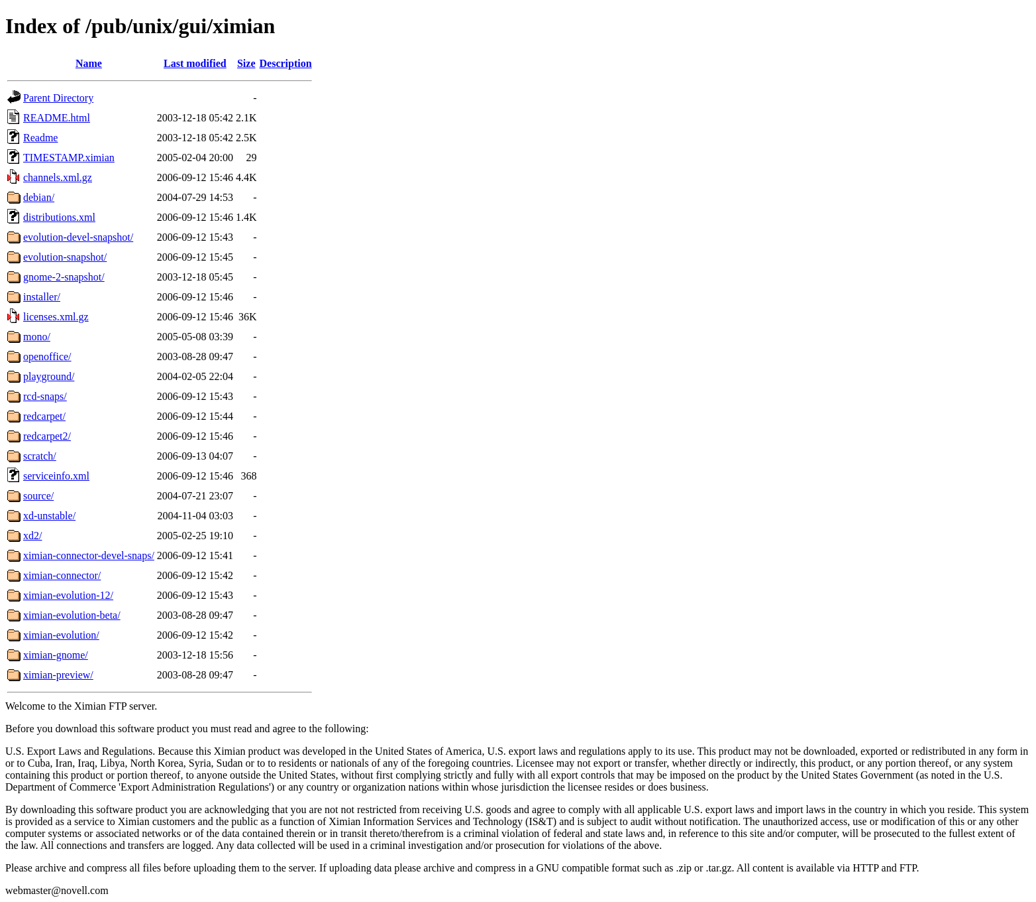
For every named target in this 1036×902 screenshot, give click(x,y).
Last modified (195, 63)
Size (246, 63)
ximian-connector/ (62, 575)
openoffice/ (47, 356)
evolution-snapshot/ (65, 257)
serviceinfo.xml (56, 476)
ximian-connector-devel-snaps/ (88, 555)
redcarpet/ (44, 416)
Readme (40, 137)
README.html (56, 117)
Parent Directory (58, 97)
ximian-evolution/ (61, 635)
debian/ (38, 197)
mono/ (36, 336)
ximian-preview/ (58, 674)
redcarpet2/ (47, 436)
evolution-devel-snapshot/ (78, 237)
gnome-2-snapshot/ (64, 277)
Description (286, 63)
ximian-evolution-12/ (68, 595)
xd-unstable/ (49, 515)
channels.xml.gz (57, 177)
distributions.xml (59, 217)
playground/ (48, 376)
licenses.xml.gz (56, 316)
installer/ (41, 296)
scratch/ (39, 456)
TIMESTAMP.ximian (69, 157)
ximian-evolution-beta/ (72, 615)
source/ (38, 495)
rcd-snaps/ (45, 396)
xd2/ (32, 535)
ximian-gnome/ (55, 655)
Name (89, 63)
